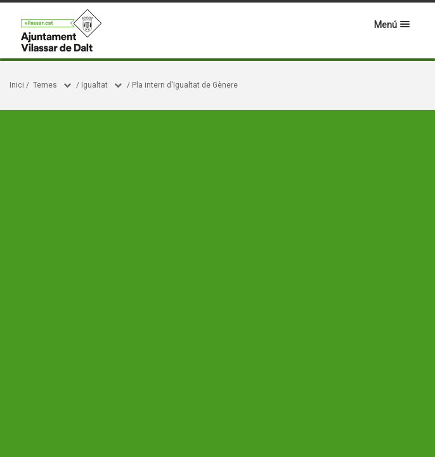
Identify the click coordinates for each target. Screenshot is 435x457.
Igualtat (94, 85)
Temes (45, 85)
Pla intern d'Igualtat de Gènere (185, 85)
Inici (17, 85)
